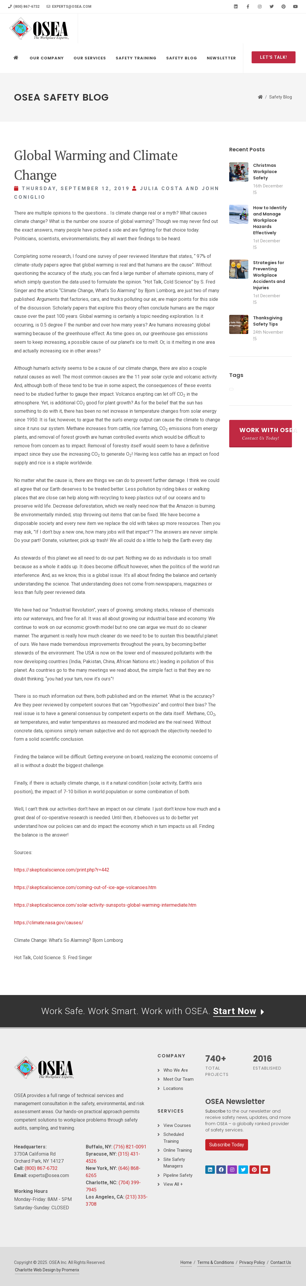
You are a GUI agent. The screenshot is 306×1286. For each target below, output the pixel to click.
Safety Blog (280, 97)
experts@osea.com (69, 6)
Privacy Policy (252, 1262)
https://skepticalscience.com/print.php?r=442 (61, 870)
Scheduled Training (173, 1138)
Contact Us (280, 1262)
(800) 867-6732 (23, 6)
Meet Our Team (178, 1079)
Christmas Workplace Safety (265, 171)
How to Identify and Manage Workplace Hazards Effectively (270, 220)
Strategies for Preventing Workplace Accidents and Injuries (269, 275)
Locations (173, 1088)
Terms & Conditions (215, 1262)
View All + (173, 1184)
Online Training (177, 1150)
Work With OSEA (265, 433)
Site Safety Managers (174, 1163)
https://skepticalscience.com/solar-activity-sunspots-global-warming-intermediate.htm (105, 905)
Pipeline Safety (177, 1175)
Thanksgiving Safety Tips (267, 321)
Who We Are (175, 1070)
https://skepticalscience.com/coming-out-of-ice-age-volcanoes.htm (85, 887)
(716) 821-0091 (130, 1147)
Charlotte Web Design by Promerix (47, 1269)
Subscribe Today (226, 1145)
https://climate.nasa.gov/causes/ (48, 922)
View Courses (177, 1125)
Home (186, 1262)
